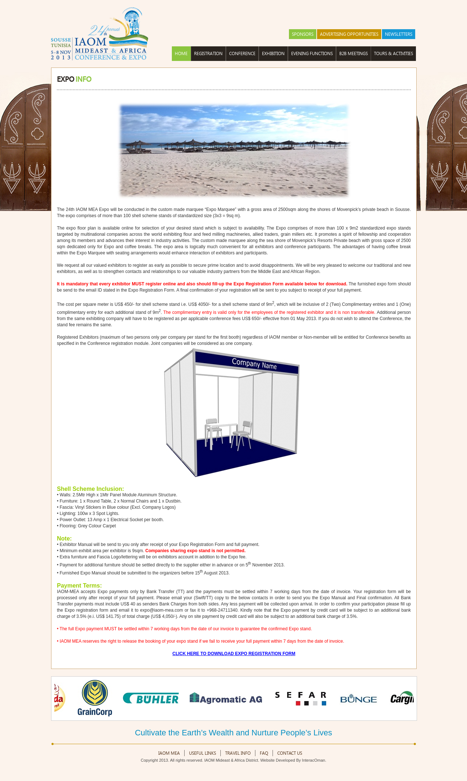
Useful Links (202, 753)
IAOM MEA (169, 753)
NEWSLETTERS (398, 34)
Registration (208, 53)
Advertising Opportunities (349, 34)
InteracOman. (314, 760)
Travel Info (238, 753)
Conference (242, 53)
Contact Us (289, 753)
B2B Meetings (353, 53)
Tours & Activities (393, 53)
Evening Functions (312, 53)
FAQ (264, 753)
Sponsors (302, 34)
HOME (181, 53)
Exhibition (273, 53)
